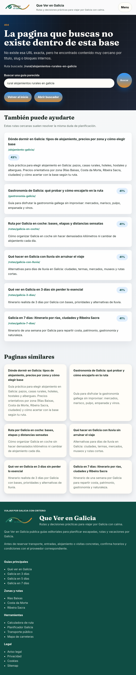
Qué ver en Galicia (19, 569)
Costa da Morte (17, 603)
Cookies (12, 661)
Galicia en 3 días (18, 574)
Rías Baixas (14, 598)
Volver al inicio (18, 97)
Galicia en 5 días (18, 578)
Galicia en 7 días (18, 583)
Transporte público (19, 632)
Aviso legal (14, 651)
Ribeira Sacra (16, 607)
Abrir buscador (48, 97)
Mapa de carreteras (20, 636)
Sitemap (12, 665)
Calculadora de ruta (20, 622)
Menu (125, 7)
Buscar (124, 80)
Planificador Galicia (20, 627)
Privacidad (14, 656)
